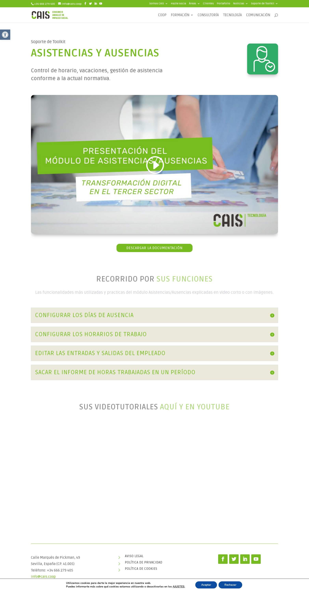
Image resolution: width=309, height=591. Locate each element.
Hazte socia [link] (178, 3)
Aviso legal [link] (134, 556)
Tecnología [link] (232, 15)
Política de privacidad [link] (143, 562)
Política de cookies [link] (141, 569)
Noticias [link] (238, 3)
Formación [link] (180, 15)
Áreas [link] (192, 3)
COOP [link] (162, 15)
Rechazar (230, 585)
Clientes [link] (208, 3)
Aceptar (206, 585)
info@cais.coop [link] (43, 576)
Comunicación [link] (258, 15)
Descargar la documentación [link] (154, 247)
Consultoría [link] (208, 15)
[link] (5, 35)
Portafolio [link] (223, 3)
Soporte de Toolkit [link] (262, 3)
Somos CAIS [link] (156, 3)
